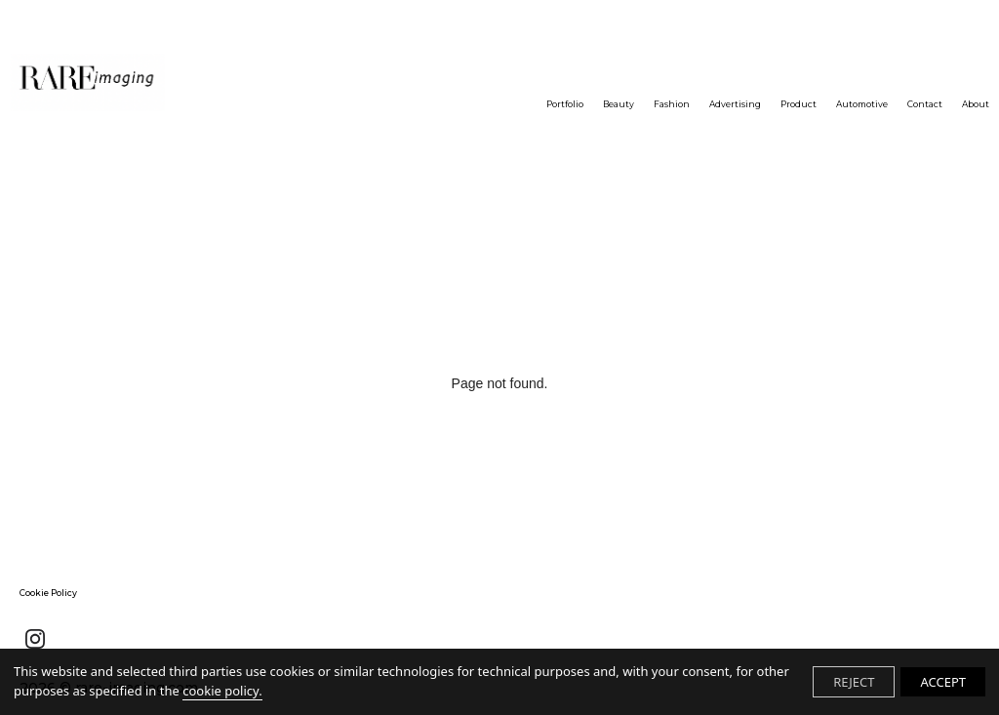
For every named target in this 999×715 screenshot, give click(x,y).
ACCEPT (943, 682)
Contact (924, 104)
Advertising (735, 104)
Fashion (672, 104)
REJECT (853, 682)
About (975, 104)
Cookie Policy (48, 592)
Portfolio (564, 104)
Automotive (862, 104)
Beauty (618, 104)
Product (798, 104)
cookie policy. (221, 690)
